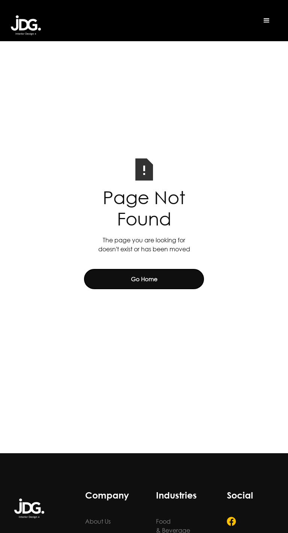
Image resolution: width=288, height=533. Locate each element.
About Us (98, 521)
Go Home (144, 279)
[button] (266, 20)
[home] (26, 25)
